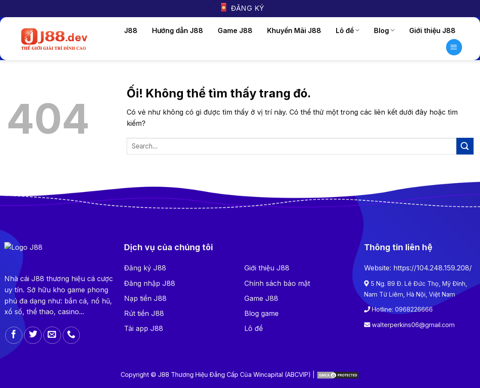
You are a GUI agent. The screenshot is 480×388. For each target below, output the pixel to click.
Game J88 (235, 30)
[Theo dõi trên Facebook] (14, 335)
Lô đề (347, 30)
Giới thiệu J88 (266, 268)
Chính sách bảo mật (277, 283)
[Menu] (454, 47)
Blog (384, 30)
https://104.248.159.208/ (432, 268)
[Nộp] (465, 146)
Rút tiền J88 (144, 313)
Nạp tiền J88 (145, 298)
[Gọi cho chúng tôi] (71, 335)
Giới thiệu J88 (432, 30)
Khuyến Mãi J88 (294, 30)
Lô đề (253, 328)
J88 (130, 30)
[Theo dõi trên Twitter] (33, 335)
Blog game (261, 313)
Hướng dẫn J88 (177, 30)
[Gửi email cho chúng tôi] (52, 335)
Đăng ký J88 (145, 268)
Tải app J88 (143, 328)
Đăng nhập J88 (149, 283)
